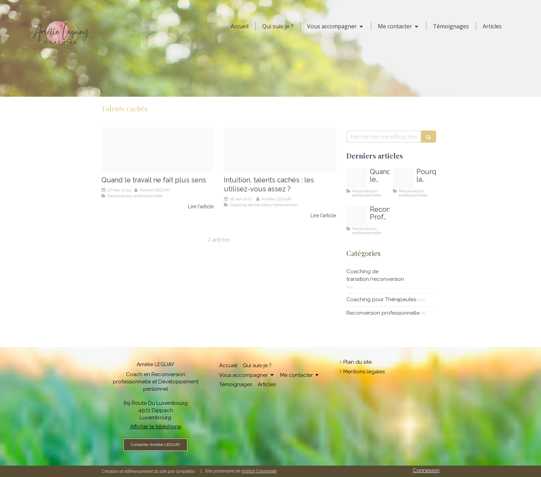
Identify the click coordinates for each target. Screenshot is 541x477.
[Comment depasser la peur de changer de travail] (403, 178)
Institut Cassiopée (259, 471)
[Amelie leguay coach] (280, 149)
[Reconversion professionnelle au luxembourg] (356, 216)
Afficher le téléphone (155, 426)
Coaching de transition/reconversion (375, 275)
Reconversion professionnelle (383, 313)
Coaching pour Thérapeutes (381, 299)
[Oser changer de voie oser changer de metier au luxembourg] (157, 149)
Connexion (426, 470)
